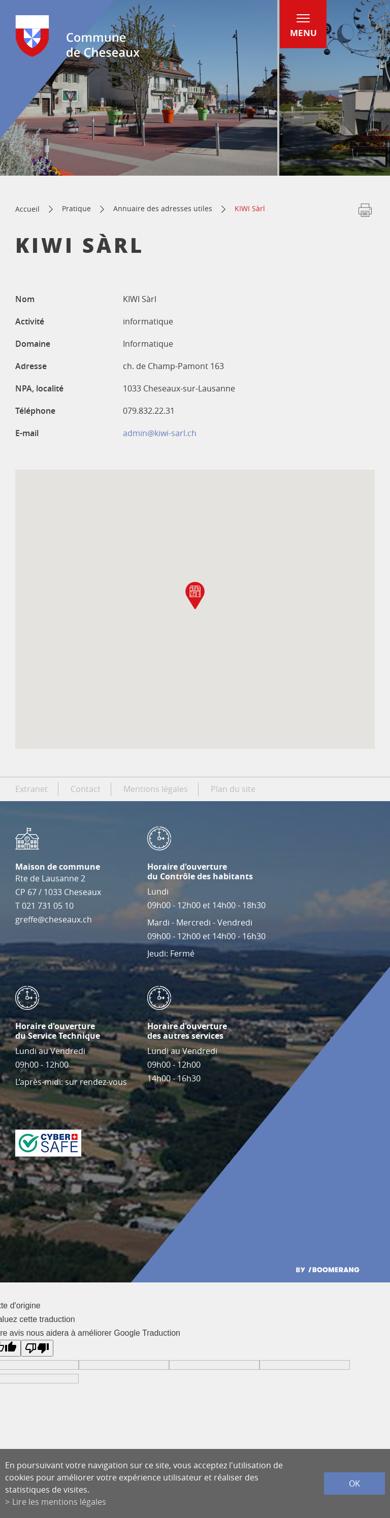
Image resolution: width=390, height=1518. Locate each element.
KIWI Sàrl (250, 208)
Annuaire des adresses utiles (162, 208)
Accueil (27, 209)
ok (354, 1483)
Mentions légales (155, 789)
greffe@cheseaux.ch (53, 919)
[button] (195, 595)
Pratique (76, 208)
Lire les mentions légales (59, 1501)
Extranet (31, 789)
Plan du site (233, 789)
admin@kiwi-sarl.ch (160, 433)
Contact (86, 789)
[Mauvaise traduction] (37, 1348)
